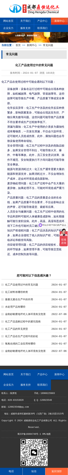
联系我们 (42, 28)
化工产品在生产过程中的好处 (21, 336)
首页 (18, 45)
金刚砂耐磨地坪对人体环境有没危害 (25, 314)
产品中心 (42, 21)
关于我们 (25, 21)
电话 (11, 471)
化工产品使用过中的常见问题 (21, 284)
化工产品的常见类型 (16, 329)
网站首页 (8, 21)
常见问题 (48, 45)
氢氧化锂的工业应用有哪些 (20, 343)
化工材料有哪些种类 (16, 292)
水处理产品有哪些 (15, 306)
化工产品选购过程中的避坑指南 (23, 321)
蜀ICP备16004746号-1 (29, 434)
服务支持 (25, 28)
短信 (33, 471)
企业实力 (8, 28)
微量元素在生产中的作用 (19, 299)
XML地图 (46, 434)
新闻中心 (59, 21)
